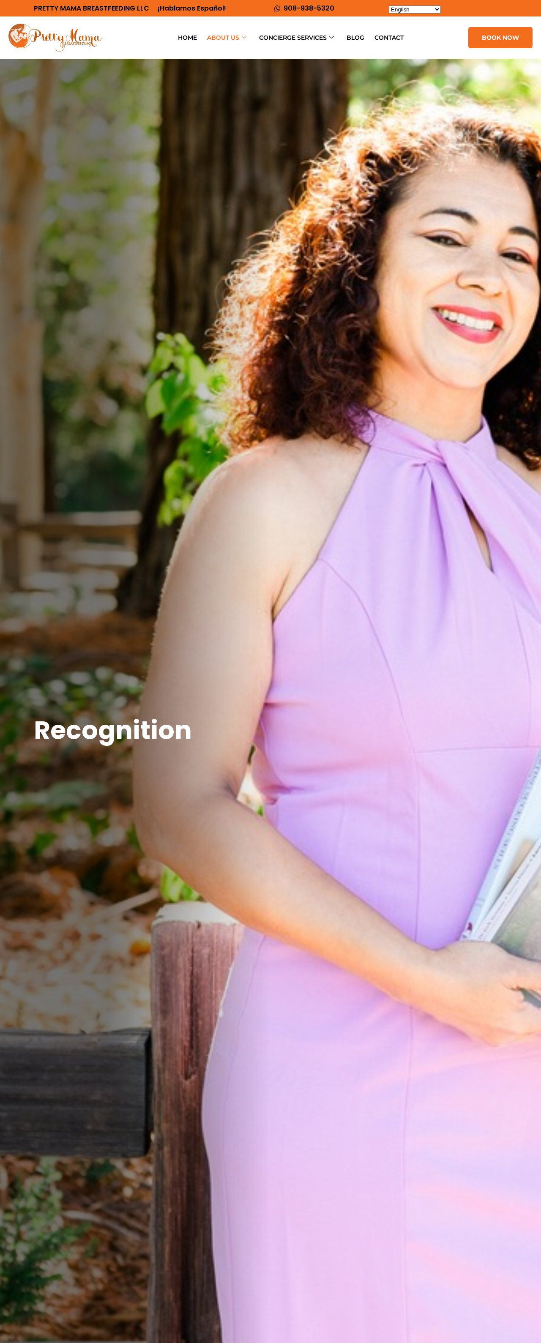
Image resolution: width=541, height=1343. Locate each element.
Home (187, 37)
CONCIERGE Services (296, 38)
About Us (226, 38)
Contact (389, 37)
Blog (355, 37)
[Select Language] (415, 9)
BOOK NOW (500, 37)
